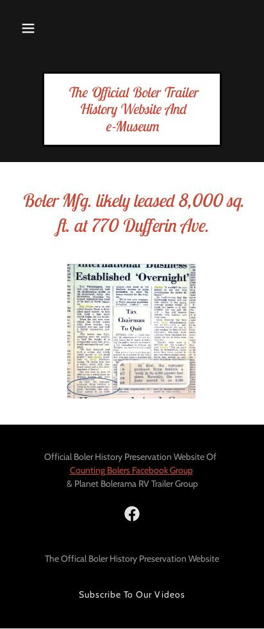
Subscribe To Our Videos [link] (132, 594)
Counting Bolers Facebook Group (131, 470)
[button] (28, 28)
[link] (132, 128)
